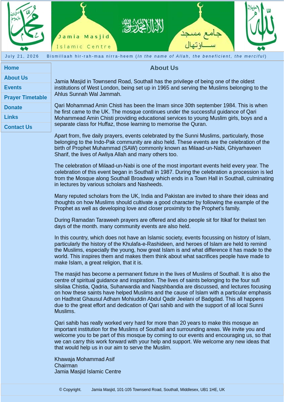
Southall (170, 389)
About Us (16, 78)
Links (11, 117)
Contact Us (18, 127)
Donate (13, 107)
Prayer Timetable (25, 97)
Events (13, 87)
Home (11, 68)
